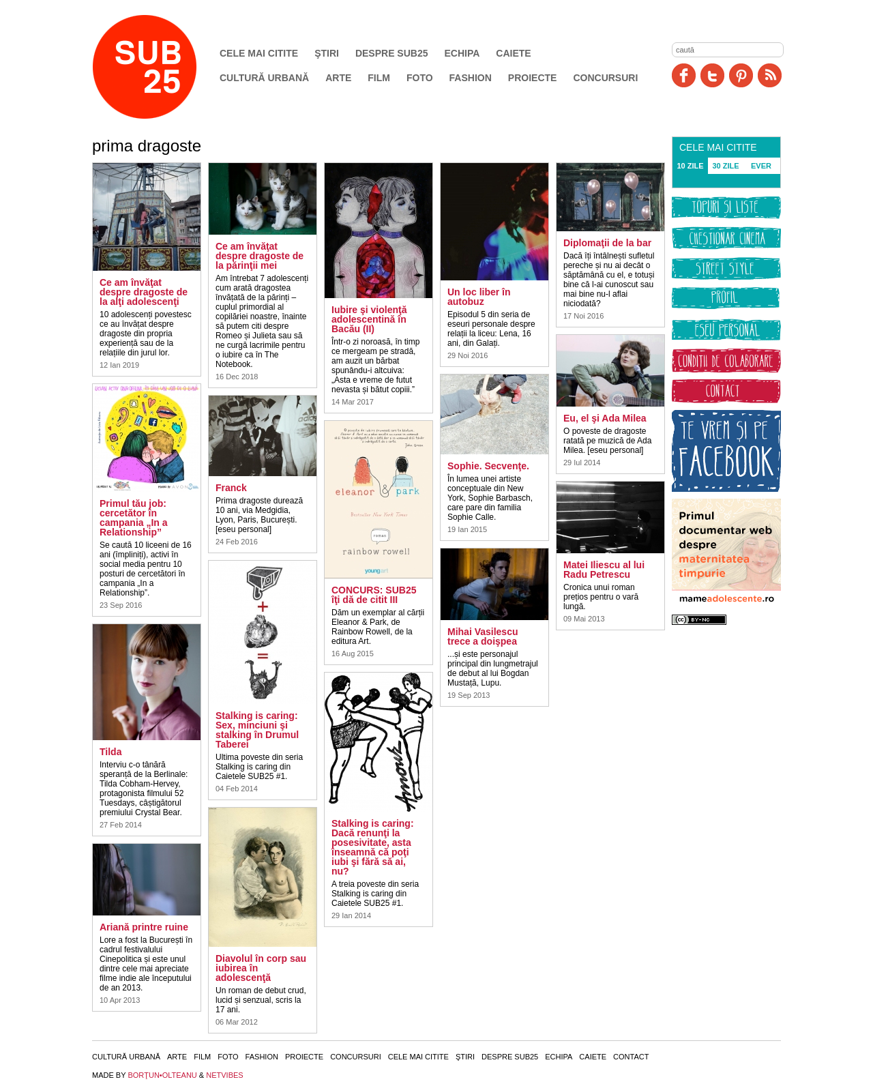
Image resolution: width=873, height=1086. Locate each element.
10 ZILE (690, 166)
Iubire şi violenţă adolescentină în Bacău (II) (368, 319)
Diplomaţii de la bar (607, 242)
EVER (761, 166)
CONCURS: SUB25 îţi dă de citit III (373, 595)
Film (379, 77)
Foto (419, 77)
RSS (770, 75)
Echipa (462, 53)
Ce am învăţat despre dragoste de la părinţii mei (260, 256)
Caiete (513, 53)
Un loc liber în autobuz (479, 297)
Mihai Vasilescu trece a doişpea (482, 636)
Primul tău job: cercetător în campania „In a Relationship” (134, 518)
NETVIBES (224, 1075)
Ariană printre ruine (144, 927)
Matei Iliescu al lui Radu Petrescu (604, 569)
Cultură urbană (264, 77)
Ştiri (326, 53)
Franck (231, 487)
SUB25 (160, 66)
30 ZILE (725, 166)
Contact (631, 1057)
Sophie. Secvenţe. (488, 465)
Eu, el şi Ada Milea (605, 418)
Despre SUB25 (391, 53)
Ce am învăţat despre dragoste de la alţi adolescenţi (144, 292)
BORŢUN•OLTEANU (162, 1075)
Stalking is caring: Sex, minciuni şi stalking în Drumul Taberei (257, 730)
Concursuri (605, 77)
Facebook (684, 75)
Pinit (741, 75)
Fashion (470, 77)
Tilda (110, 751)
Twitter (712, 75)
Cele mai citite (259, 53)
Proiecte (532, 77)
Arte (338, 77)
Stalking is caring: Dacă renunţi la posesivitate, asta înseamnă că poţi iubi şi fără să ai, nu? (372, 847)
